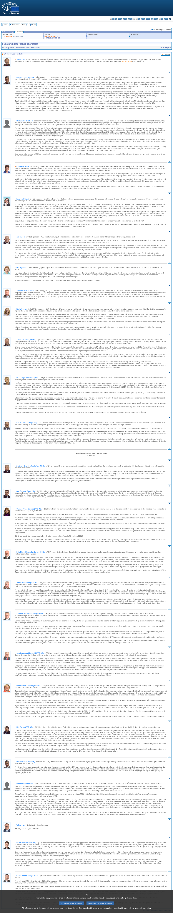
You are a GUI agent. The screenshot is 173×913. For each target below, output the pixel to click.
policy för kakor (122, 911)
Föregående (15, 24)
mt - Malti (149, 19)
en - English (129, 19)
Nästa (23, 24)
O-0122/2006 (7, 36)
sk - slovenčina (162, 19)
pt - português (157, 19)
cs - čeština (116, 19)
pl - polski (155, 19)
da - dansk (119, 19)
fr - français (131, 19)
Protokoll (167, 54)
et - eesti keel (124, 19)
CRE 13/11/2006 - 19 (53, 38)
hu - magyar (147, 19)
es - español (113, 19)
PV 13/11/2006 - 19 (51, 36)
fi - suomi (167, 19)
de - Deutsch (121, 19)
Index (5, 24)
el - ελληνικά (126, 19)
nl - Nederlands (152, 19)
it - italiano (139, 19)
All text (34, 24)
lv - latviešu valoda (142, 19)
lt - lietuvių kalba (144, 19)
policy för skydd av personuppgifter (98, 911)
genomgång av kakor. (143, 911)
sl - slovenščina (165, 19)
